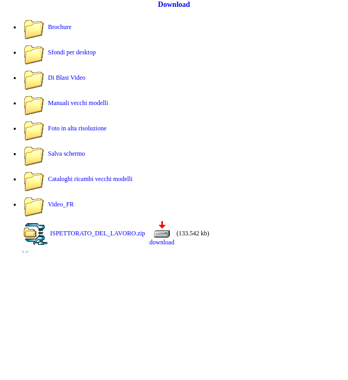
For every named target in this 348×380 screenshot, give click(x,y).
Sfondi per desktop (72, 52)
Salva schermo (66, 153)
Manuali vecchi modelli (78, 103)
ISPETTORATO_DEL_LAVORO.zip (97, 233)
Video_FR (61, 204)
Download (174, 4)
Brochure (60, 27)
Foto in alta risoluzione (77, 128)
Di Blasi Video (66, 77)
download (161, 242)
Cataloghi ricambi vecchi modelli (90, 179)
